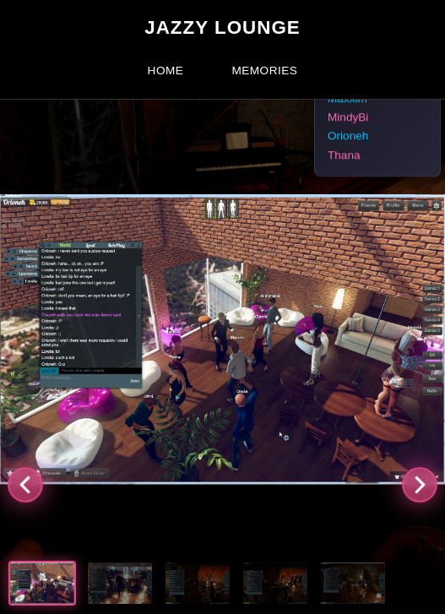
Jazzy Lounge (222, 27)
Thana (344, 155)
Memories (264, 70)
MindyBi (348, 117)
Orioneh (348, 136)
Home (166, 70)
